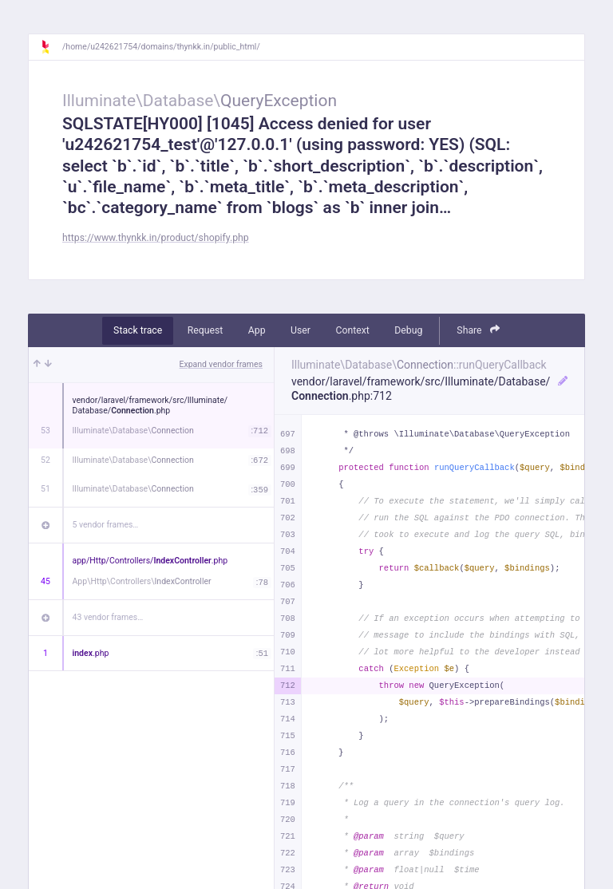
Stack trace (137, 330)
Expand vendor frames (221, 364)
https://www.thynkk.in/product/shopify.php (155, 237)
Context (352, 330)
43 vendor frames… (108, 617)
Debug (408, 330)
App (257, 330)
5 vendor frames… (106, 525)
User (300, 330)
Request (205, 330)
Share (478, 330)
